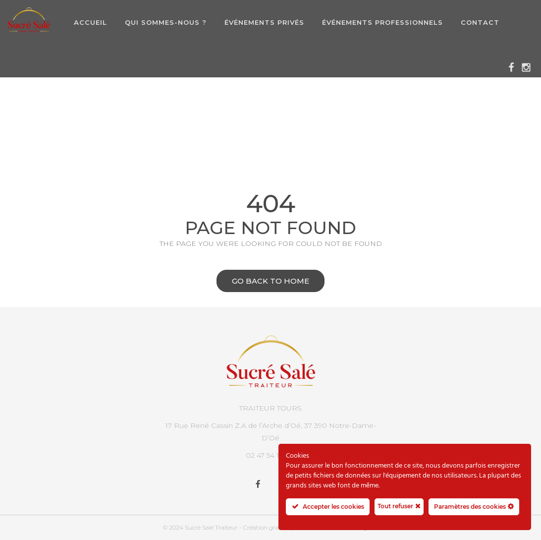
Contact (480, 22)
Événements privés (264, 22)
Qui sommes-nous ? (166, 22)
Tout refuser (399, 505)
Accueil (90, 22)
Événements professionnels (382, 22)
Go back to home (262, 282)
